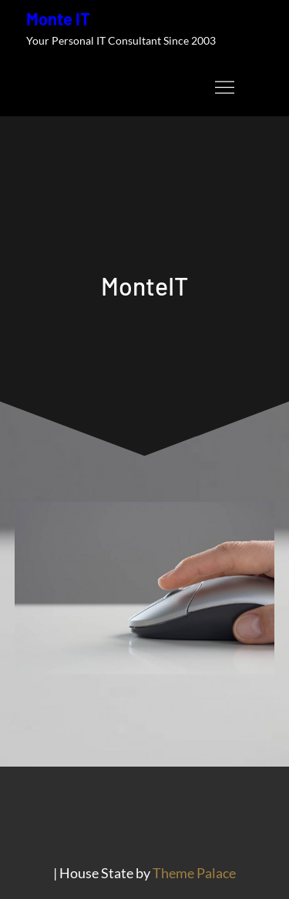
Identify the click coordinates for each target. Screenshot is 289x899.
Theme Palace (194, 872)
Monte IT (58, 18)
